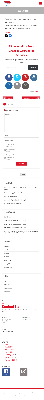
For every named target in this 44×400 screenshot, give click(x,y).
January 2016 (7, 264)
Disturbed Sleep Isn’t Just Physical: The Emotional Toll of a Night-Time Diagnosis (21, 188)
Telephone (9, 98)
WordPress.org (7, 291)
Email (10, 217)
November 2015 (8, 267)
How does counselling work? (11, 196)
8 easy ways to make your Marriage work (31, 98)
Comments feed (8, 288)
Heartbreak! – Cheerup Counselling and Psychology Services (19, 231)
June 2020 (6, 250)
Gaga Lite (38, 393)
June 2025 (6, 246)
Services (36, 91)
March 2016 (7, 257)
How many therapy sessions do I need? (14, 193)
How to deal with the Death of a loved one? (21, 232)
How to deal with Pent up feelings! (12, 203)
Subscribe (33, 68)
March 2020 (7, 253)
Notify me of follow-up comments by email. (10, 148)
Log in (5, 281)
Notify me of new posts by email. (10, 157)
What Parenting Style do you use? (17, 220)
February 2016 (7, 260)
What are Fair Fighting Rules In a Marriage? (15, 200)
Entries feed (7, 284)
